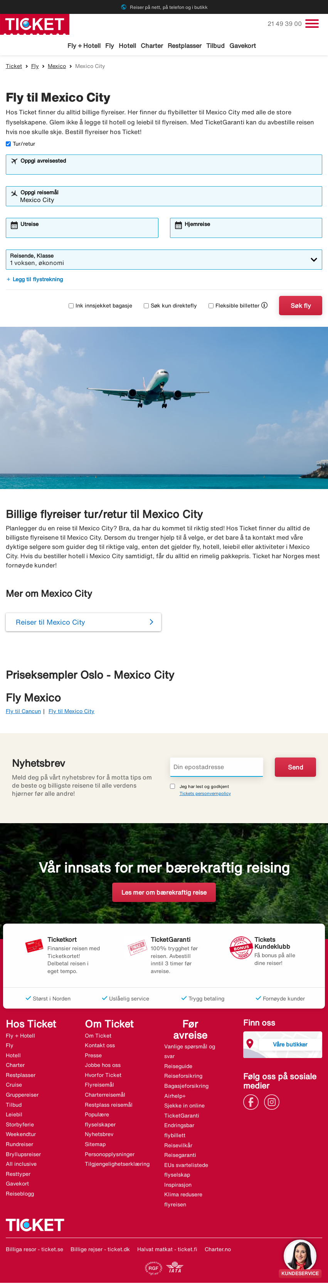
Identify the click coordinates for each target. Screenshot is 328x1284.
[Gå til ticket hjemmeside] (34, 23)
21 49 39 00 (285, 23)
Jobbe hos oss (103, 1066)
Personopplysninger (110, 1155)
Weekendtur (21, 1135)
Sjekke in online (184, 1106)
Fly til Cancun (23, 712)
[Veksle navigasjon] (312, 23)
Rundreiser (19, 1145)
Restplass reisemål (109, 1105)
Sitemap (95, 1145)
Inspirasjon (178, 1185)
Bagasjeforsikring (186, 1086)
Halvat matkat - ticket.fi (167, 1250)
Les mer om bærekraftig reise (164, 893)
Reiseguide (178, 1067)
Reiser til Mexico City (50, 623)
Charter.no (218, 1250)
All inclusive (21, 1165)
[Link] (252, 1102)
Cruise (14, 1086)
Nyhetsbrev (99, 1135)
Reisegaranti (180, 1156)
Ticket (14, 67)
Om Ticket (98, 1036)
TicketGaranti (181, 1116)
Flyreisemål (99, 1086)
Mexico (57, 67)
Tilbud (215, 45)
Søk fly (301, 307)
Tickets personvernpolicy (205, 794)
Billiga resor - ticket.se (34, 1250)
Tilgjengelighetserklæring (117, 1165)
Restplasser (185, 45)
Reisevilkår (178, 1146)
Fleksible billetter (234, 306)
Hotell (127, 45)
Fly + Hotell (84, 45)
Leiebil (14, 1115)
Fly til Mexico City (71, 712)
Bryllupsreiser (23, 1155)
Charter (152, 45)
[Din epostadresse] (217, 768)
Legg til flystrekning (34, 280)
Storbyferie (20, 1125)
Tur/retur (20, 145)
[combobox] (169, 169)
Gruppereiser (22, 1096)
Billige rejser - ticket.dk (100, 1250)
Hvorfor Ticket (103, 1075)
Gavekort (242, 45)
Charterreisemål (105, 1096)
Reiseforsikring (183, 1077)
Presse (93, 1056)
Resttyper (18, 1174)
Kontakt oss (100, 1046)
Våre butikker (290, 1045)
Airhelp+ (175, 1096)
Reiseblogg (20, 1194)
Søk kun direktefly (170, 306)
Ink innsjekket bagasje (100, 306)
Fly (109, 45)
